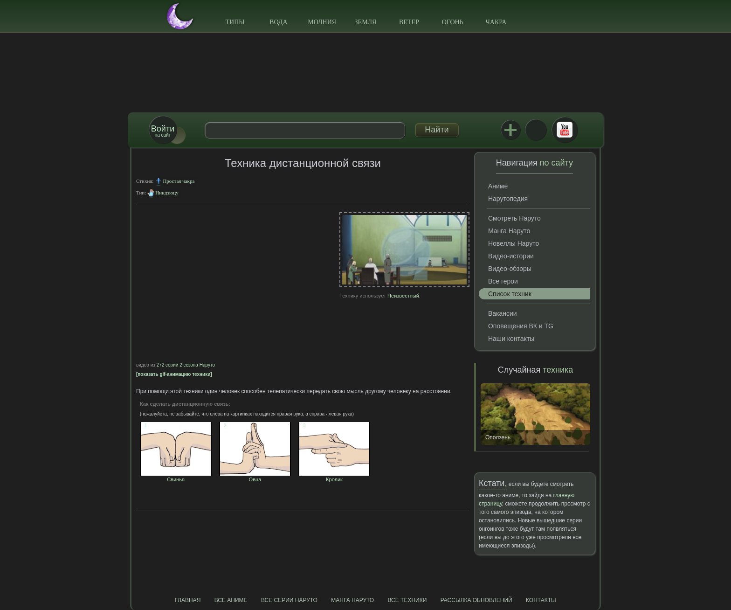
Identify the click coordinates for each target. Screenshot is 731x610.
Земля (366, 22)
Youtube (565, 130)
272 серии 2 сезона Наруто (186, 364)
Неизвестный (403, 295)
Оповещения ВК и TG (520, 326)
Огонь (452, 22)
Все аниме (231, 600)
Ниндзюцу (166, 192)
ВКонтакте (535, 129)
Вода (278, 22)
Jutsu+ (510, 129)
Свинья (176, 476)
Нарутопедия (508, 198)
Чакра (496, 22)
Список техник (509, 294)
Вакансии (502, 313)
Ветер (409, 22)
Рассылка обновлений (476, 600)
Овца (255, 476)
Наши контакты (511, 338)
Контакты (541, 600)
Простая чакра (178, 181)
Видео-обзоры (509, 268)
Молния (322, 22)
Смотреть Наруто (514, 218)
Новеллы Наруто (513, 243)
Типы (234, 22)
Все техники (407, 600)
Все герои (503, 281)
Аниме (498, 186)
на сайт (162, 131)
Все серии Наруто (289, 600)
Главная (187, 600)
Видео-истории (511, 256)
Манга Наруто (509, 231)
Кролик (334, 476)
